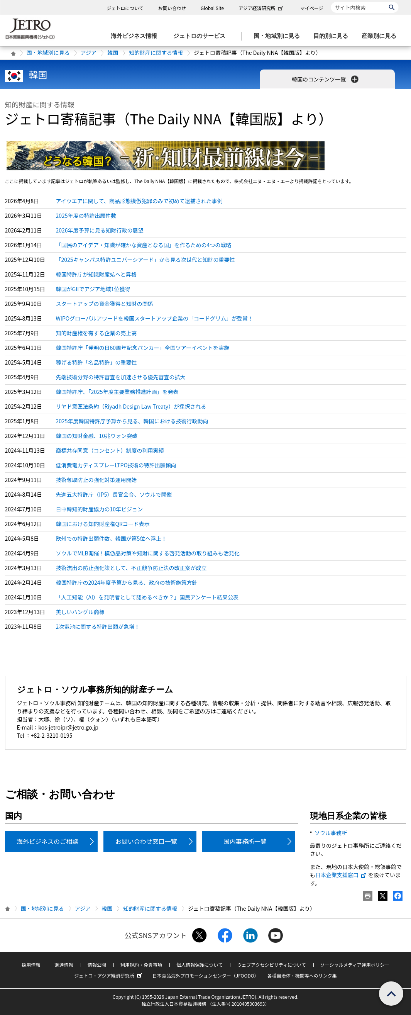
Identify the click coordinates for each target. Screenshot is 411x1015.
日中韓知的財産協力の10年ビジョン (99, 509)
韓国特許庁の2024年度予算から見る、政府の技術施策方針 (127, 582)
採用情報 (31, 964)
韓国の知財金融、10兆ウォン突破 (97, 436)
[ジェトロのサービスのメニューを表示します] (201, 36)
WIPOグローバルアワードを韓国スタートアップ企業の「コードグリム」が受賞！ (155, 318)
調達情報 (64, 964)
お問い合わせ (172, 8)
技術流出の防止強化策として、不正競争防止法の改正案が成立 (131, 568)
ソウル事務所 (331, 833)
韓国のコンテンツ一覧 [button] (326, 79)
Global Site (212, 8)
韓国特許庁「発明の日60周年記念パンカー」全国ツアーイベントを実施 (142, 347)
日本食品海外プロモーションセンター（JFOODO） (205, 975)
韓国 (112, 52)
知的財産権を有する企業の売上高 (96, 333)
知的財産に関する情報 (156, 52)
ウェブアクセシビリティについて (271, 964)
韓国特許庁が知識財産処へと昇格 (96, 274)
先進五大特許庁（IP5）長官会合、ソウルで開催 (114, 494)
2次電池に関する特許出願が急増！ (98, 626)
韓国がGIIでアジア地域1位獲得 (93, 289)
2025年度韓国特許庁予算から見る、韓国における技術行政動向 (132, 421)
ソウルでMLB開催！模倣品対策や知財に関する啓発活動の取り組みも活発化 (148, 553)
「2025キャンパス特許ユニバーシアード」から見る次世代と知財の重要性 (145, 259)
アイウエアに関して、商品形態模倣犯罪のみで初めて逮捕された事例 (139, 201)
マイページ (311, 8)
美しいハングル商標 (80, 612)
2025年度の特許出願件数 (86, 215)
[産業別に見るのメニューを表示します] (381, 36)
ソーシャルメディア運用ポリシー (354, 964)
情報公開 (97, 964)
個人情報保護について (199, 964)
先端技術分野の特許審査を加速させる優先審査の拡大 (121, 377)
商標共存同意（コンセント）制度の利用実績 (110, 450)
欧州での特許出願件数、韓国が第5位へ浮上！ (111, 538)
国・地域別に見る (48, 52)
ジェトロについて (125, 8)
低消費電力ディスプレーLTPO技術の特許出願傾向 (116, 465)
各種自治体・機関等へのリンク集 (302, 975)
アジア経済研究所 (261, 8)
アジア (88, 52)
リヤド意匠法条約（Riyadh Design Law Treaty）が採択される (131, 406)
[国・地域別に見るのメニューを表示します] (279, 36)
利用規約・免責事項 (141, 964)
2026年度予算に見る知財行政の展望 (100, 230)
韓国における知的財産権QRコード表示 (103, 524)
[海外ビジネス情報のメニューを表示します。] (136, 36)
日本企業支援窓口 (341, 875)
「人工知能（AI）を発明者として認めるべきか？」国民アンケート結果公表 (147, 597)
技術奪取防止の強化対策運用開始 (96, 480)
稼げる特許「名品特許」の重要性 (96, 362)
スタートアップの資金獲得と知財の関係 (104, 303)
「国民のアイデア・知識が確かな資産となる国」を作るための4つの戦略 (144, 245)
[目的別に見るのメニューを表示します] (333, 36)
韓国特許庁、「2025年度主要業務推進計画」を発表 (117, 391)
